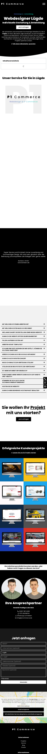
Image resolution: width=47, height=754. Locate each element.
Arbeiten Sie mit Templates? (12, 344)
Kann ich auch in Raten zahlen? (14, 358)
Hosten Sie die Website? (10, 386)
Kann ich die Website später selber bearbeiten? (19, 336)
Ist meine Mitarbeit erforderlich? (14, 371)
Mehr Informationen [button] (23, 706)
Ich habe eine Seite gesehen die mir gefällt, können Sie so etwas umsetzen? (22, 349)
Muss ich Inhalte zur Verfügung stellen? (17, 363)
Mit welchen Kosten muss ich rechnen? (17, 328)
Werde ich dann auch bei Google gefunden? (18, 354)
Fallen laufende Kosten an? (12, 340)
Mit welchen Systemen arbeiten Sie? (15, 324)
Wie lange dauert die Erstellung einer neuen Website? (22, 332)
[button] (23, 324)
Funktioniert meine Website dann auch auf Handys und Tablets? (21, 375)
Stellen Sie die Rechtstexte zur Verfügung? (18, 367)
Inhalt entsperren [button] (23, 709)
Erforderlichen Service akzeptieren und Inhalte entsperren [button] (23, 714)
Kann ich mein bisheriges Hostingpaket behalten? (20, 390)
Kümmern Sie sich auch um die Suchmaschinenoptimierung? (13, 381)
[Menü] (43, 4)
